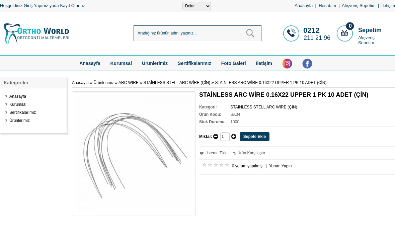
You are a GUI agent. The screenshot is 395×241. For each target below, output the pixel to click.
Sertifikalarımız (194, 63)
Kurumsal (121, 63)
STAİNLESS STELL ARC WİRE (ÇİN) (177, 82)
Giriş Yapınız (36, 5)
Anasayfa (304, 5)
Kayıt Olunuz (72, 5)
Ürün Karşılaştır (251, 153)
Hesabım (327, 5)
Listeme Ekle (216, 153)
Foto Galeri (233, 63)
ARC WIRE (128, 82)
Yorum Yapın (280, 166)
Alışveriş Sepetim (366, 40)
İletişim (388, 5)
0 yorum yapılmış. (248, 166)
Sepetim (370, 30)
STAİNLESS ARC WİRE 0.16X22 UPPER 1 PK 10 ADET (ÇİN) (270, 82)
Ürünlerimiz (155, 63)
